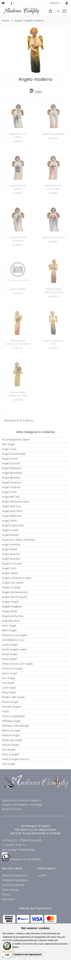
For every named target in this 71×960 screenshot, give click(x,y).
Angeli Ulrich (9, 568)
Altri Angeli (8, 444)
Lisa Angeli (8, 682)
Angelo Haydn (10, 601)
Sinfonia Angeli (10, 744)
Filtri (35, 91)
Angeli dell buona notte (15, 501)
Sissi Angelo (9, 749)
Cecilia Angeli (10, 644)
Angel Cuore (9, 449)
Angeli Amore (10, 458)
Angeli (17, 20)
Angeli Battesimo (12, 468)
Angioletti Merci (11, 620)
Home (5, 20)
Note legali (8, 899)
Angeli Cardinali (11, 487)
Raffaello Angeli (11, 721)
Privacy (6, 894)
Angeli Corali (9, 492)
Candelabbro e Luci (13, 639)
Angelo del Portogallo (14, 597)
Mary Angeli (9, 692)
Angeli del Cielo (11, 496)
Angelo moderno (34, 20)
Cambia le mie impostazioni (28, 954)
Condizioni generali (13, 885)
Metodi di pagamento (14, 875)
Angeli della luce (11, 506)
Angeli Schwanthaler (14, 453)
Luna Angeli (9, 687)
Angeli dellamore (12, 515)
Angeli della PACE (12, 511)
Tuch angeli (8, 764)
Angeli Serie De (11, 554)
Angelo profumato (12, 616)
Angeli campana (11, 482)
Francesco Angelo (12, 668)
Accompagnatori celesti (16, 439)
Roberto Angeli (10, 735)
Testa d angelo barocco (16, 759)
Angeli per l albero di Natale (18, 539)
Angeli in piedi (10, 530)
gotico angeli (9, 673)
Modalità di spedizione (15, 880)
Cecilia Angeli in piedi (14, 649)
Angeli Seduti (9, 549)
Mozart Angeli (10, 702)
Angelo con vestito (13, 582)
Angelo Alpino (10, 573)
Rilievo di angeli (11, 730)
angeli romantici (11, 544)
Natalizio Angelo (11, 706)
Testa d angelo (10, 754)
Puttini (5, 711)
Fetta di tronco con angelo (17, 663)
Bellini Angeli (9, 630)
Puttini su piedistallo (13, 716)
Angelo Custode (11, 587)
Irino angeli (8, 678)
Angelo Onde (9, 611)
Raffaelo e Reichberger (15, 725)
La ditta (41, 875)
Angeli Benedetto (12, 473)
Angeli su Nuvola (11, 563)
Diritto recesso (10, 889)
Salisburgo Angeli (12, 740)
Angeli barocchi (11, 463)
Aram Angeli (9, 625)
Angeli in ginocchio (13, 525)
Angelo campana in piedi (16, 577)
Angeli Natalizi (10, 535)
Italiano (54, 3)
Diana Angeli (9, 659)
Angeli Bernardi (11, 477)
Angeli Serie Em (11, 558)
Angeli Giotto (9, 520)
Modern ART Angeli (13, 697)
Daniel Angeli (9, 654)
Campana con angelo (14, 635)
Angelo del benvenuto (15, 592)
